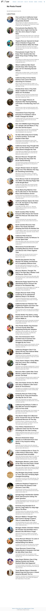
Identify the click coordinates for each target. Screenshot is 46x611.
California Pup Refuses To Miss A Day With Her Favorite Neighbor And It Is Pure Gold (26, 406)
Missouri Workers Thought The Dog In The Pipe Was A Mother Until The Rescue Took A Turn (27, 272)
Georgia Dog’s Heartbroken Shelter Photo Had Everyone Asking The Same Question (27, 496)
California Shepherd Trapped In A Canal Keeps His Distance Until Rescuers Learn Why (26, 485)
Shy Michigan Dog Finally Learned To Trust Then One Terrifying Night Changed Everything (26, 474)
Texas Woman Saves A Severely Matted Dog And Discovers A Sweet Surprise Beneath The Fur (27, 572)
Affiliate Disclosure (27, 608)
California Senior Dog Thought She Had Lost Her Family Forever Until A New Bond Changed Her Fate (27, 147)
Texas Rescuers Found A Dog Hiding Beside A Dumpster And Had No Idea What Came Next (27, 550)
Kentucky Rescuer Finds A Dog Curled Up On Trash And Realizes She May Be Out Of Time (26, 395)
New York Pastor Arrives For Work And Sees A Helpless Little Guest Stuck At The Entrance (26, 384)
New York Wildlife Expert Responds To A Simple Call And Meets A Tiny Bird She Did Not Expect (27, 125)
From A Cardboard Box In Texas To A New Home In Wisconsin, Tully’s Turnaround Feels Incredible (27, 452)
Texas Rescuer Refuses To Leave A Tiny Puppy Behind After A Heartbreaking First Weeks (27, 540)
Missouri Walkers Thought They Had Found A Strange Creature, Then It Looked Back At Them (26, 518)
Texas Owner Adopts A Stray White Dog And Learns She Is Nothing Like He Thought (27, 362)
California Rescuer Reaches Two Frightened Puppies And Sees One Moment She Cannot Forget (26, 305)
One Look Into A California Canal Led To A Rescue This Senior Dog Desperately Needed (26, 19)
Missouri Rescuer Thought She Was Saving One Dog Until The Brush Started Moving (25, 158)
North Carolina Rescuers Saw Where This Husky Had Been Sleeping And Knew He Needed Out (27, 226)
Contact (32, 608)
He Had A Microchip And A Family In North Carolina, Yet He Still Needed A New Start (26, 136)
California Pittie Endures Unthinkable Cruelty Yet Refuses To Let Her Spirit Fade (27, 237)
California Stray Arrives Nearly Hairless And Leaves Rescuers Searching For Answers (25, 79)
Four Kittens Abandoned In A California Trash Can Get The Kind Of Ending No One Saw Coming (26, 428)
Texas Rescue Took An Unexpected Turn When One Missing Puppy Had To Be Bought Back (27, 180)
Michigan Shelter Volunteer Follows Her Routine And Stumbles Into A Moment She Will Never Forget (27, 529)
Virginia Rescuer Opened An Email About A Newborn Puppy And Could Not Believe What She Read (26, 43)
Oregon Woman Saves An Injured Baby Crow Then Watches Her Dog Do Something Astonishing (26, 169)
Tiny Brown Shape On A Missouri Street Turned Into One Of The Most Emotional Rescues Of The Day (27, 417)
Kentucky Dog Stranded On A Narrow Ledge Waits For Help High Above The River (26, 507)
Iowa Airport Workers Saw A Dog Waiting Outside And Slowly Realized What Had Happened (26, 561)
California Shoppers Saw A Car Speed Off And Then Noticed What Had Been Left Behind (26, 351)
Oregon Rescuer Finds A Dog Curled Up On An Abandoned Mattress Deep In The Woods (25, 294)
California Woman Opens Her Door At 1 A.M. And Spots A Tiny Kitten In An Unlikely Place (26, 202)
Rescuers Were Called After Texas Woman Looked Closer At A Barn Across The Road (26, 373)
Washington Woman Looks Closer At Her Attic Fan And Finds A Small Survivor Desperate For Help (27, 463)
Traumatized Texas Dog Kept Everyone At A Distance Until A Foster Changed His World (25, 114)
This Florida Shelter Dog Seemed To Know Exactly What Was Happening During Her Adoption (26, 327)
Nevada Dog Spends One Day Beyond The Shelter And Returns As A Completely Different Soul (26, 261)
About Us (13, 608)
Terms (22, 608)
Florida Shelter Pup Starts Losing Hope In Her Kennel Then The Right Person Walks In (27, 316)
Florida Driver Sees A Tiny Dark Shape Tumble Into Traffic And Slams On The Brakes (25, 90)
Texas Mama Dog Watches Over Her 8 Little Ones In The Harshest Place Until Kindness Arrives (26, 191)
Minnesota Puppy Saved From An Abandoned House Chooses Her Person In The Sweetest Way (26, 283)
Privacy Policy (18, 608)
